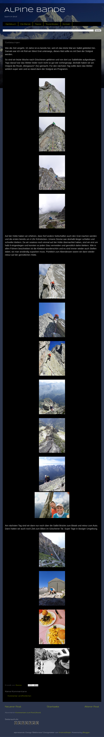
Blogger (86, 732)
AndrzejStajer (65, 732)
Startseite (53, 706)
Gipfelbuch (10, 24)
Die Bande (25, 24)
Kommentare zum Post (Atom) (28, 712)
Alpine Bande (34, 10)
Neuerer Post (13, 706)
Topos (38, 24)
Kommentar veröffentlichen (19, 696)
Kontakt (66, 24)
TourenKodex (52, 24)
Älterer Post (92, 706)
